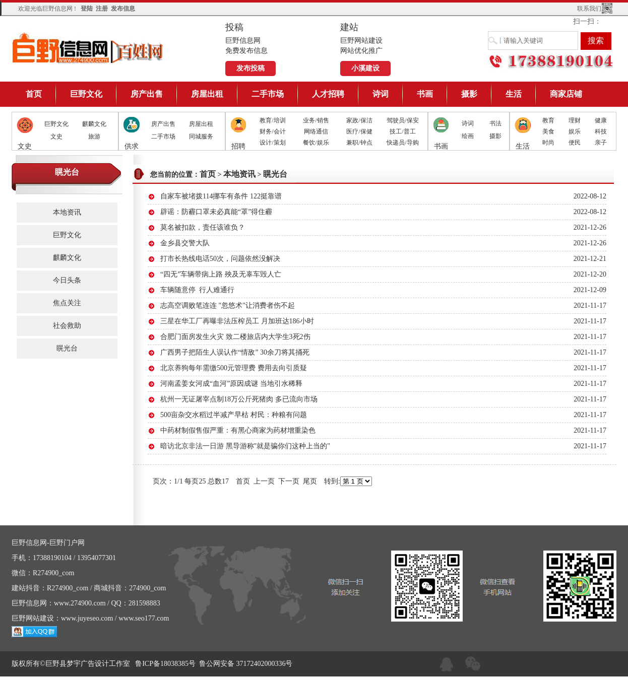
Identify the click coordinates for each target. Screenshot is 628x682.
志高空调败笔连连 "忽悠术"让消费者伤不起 (227, 305)
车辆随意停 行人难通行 (197, 290)
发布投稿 (250, 68)
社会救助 (67, 325)
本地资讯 (67, 212)
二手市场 (268, 94)
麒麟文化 (94, 123)
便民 (575, 142)
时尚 (548, 142)
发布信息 (123, 8)
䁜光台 (67, 348)
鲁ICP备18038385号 (165, 663)
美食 (548, 131)
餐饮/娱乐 (316, 142)
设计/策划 (272, 142)
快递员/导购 (402, 142)
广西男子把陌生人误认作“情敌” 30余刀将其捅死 (234, 352)
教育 (548, 120)
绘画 (468, 136)
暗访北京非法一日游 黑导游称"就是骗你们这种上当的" (245, 446)
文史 (56, 136)
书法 (495, 123)
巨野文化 (86, 94)
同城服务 (201, 136)
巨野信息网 (88, 47)
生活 (514, 94)
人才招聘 (328, 94)
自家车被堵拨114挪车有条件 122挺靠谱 (221, 196)
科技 (601, 131)
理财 (575, 120)
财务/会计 (272, 131)
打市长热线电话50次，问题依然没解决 (220, 258)
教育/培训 (272, 120)
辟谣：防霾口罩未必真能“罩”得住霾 (216, 212)
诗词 (380, 94)
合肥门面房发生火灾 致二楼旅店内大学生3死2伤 (235, 336)
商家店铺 (566, 94)
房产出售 (147, 94)
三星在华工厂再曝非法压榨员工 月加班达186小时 (237, 321)
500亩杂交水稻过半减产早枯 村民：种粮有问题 (233, 415)
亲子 (601, 142)
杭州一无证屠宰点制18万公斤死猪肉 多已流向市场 (239, 399)
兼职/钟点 (359, 142)
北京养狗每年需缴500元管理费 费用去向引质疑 (233, 368)
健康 (601, 120)
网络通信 (316, 131)
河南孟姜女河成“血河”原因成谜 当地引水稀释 (231, 383)
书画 (425, 94)
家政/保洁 (359, 120)
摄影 (469, 94)
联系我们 (589, 8)
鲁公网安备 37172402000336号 (246, 663)
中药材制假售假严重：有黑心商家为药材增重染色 (238, 430)
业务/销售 (316, 120)
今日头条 (67, 280)
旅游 (94, 136)
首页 (34, 94)
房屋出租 (207, 94)
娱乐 (575, 131)
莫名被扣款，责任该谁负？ (202, 227)
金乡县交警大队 (185, 243)
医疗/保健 (359, 131)
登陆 (87, 8)
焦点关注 (67, 303)
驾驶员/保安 (402, 120)
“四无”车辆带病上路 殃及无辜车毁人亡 (220, 274)
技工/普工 (402, 131)
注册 (102, 8)
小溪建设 (365, 68)
